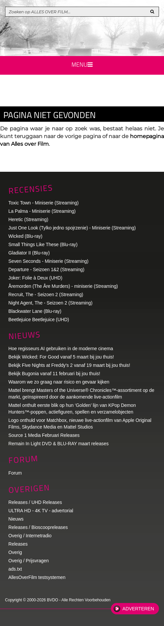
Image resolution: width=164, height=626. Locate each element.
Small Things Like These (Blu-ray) (42, 244)
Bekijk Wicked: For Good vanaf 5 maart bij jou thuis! (61, 357)
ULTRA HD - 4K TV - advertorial (40, 510)
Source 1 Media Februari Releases (43, 435)
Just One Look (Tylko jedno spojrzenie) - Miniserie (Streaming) (72, 227)
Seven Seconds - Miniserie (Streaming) (48, 261)
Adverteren (138, 608)
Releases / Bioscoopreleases (38, 527)
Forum (15, 473)
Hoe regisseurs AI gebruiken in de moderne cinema (60, 348)
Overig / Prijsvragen (28, 560)
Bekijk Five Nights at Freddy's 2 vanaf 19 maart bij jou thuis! (69, 365)
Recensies (30, 188)
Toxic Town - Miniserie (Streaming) (43, 202)
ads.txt (15, 569)
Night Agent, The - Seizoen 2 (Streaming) (50, 302)
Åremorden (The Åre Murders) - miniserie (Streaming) (63, 286)
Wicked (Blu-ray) (25, 236)
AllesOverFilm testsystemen (36, 577)
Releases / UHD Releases (35, 502)
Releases (18, 544)
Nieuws (24, 335)
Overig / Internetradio (29, 535)
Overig (15, 552)
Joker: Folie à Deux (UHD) (35, 277)
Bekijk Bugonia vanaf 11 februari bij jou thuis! (54, 373)
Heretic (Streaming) (28, 219)
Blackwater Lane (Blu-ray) (34, 311)
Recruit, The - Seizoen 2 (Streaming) (45, 294)
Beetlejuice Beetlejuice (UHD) (38, 319)
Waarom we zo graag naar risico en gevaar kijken (58, 382)
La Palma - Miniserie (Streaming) (41, 211)
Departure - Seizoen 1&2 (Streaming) (46, 269)
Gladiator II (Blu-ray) (29, 252)
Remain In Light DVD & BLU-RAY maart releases (58, 443)
